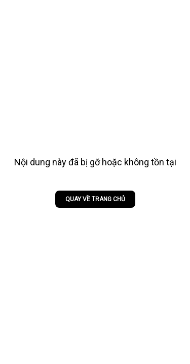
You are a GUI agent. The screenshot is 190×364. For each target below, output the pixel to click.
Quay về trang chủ (95, 199)
